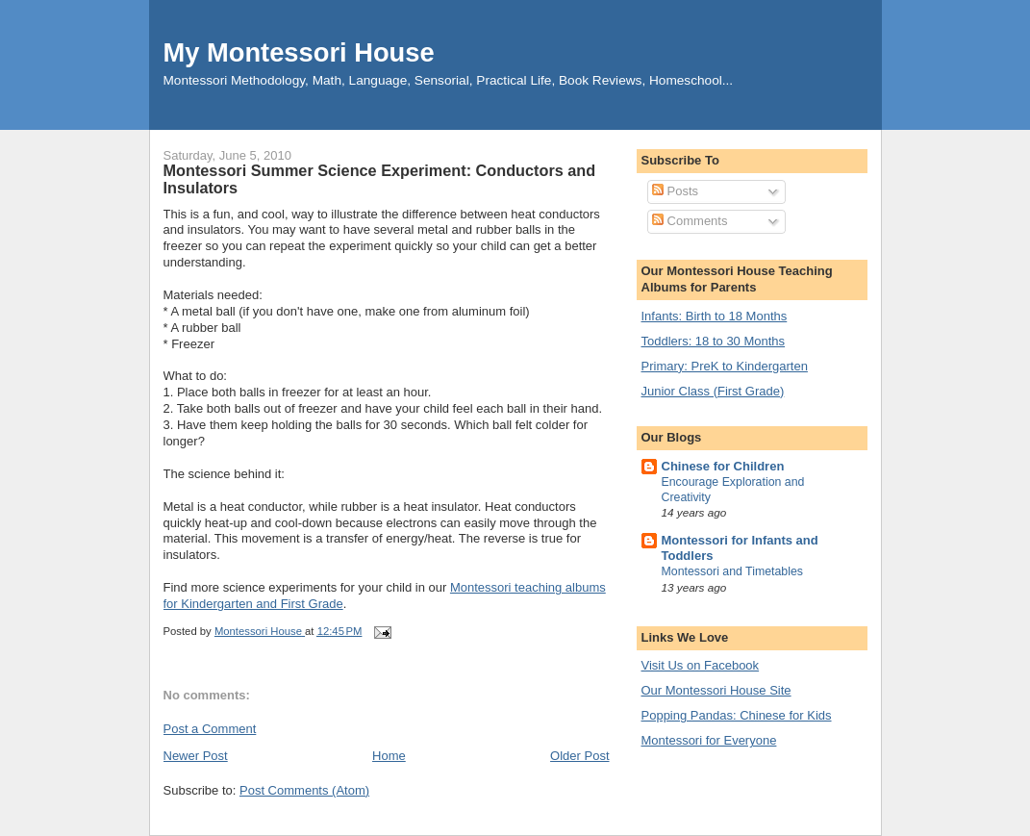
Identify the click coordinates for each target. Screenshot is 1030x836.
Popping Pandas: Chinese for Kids (736, 715)
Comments (689, 221)
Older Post (579, 755)
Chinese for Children (723, 466)
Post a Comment (210, 729)
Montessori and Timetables (733, 571)
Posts (675, 191)
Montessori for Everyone (709, 740)
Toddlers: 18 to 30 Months (713, 341)
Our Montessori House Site (716, 690)
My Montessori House (299, 52)
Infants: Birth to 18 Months (714, 316)
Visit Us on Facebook (700, 665)
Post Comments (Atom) (304, 790)
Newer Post (195, 755)
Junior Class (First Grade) (713, 391)
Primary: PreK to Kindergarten (724, 366)
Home (389, 755)
